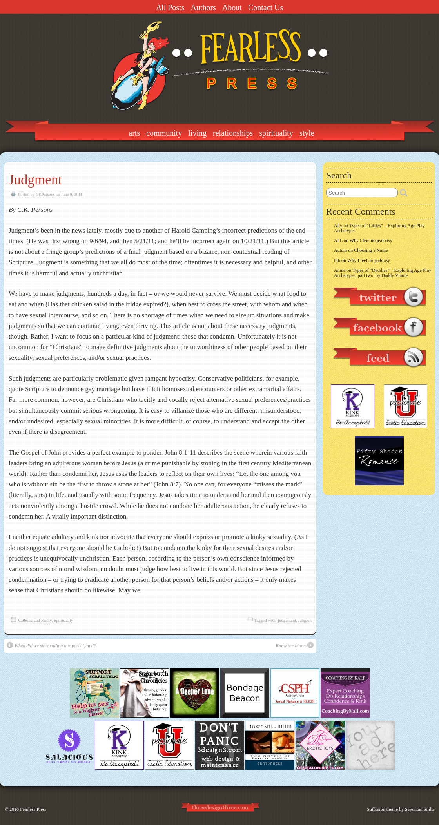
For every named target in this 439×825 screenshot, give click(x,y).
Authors (203, 7)
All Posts (170, 7)
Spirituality (276, 133)
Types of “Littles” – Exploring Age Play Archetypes (379, 228)
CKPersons (45, 194)
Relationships (233, 133)
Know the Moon (295, 645)
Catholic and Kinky (34, 620)
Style (306, 133)
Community (164, 133)
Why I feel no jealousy (371, 240)
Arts (134, 133)
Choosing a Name (371, 250)
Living (197, 133)
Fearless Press (33, 809)
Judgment (35, 180)
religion (305, 620)
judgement (287, 620)
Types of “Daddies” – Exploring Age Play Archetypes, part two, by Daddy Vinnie (382, 273)
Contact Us (265, 7)
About (232, 7)
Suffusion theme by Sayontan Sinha (400, 809)
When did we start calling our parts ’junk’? (51, 645)
